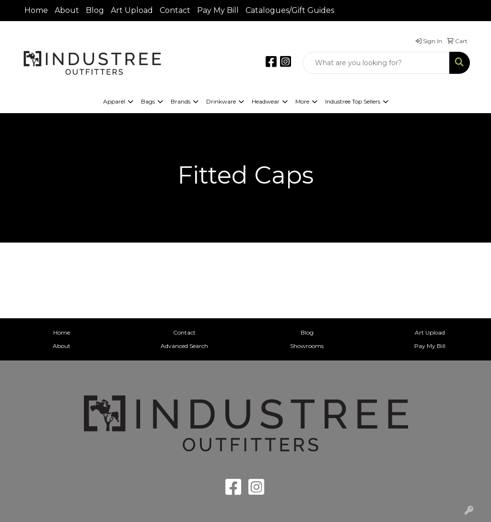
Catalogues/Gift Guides (290, 10)
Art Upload (132, 10)
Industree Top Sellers (352, 101)
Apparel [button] (114, 101)
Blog (95, 10)
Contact (175, 10)
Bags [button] (148, 101)
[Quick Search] (376, 63)
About (67, 10)
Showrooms (307, 345)
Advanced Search (184, 345)
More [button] (302, 101)
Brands (180, 101)
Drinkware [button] (221, 101)
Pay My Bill (218, 10)
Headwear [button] (266, 101)
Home (36, 10)
